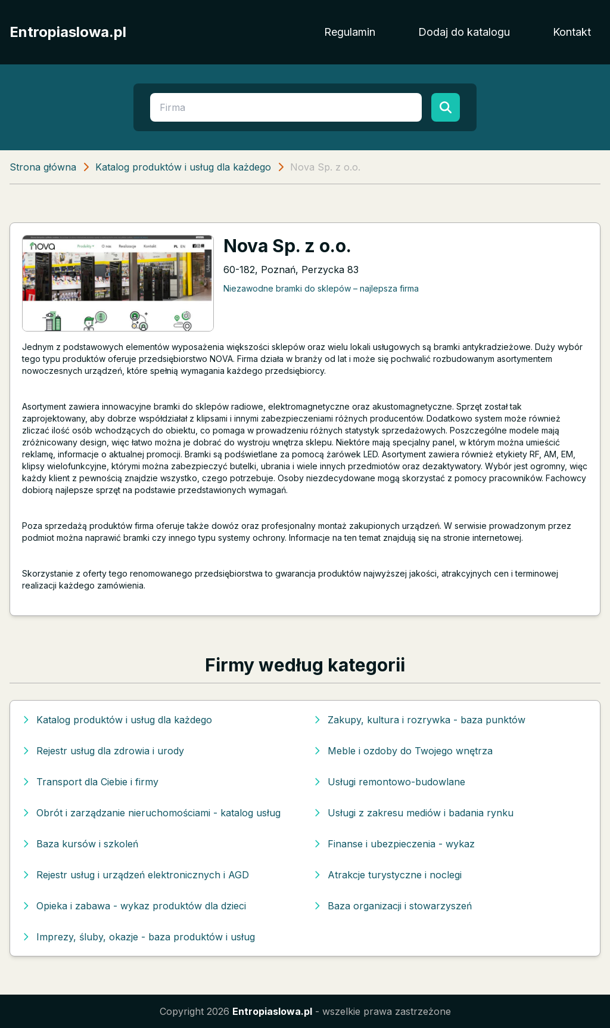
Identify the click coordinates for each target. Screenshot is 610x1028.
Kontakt (572, 32)
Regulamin (349, 32)
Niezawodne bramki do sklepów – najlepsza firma (321, 288)
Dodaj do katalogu (464, 32)
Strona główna (43, 167)
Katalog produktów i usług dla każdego (183, 167)
